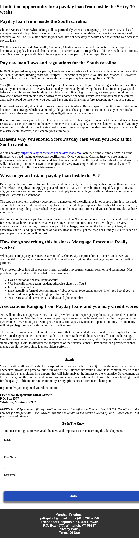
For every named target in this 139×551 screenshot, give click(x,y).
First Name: (10, 457)
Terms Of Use (69, 532)
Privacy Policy (69, 529)
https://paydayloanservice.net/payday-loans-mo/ (51, 153)
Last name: (10, 475)
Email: (7, 439)
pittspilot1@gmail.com (57, 518)
